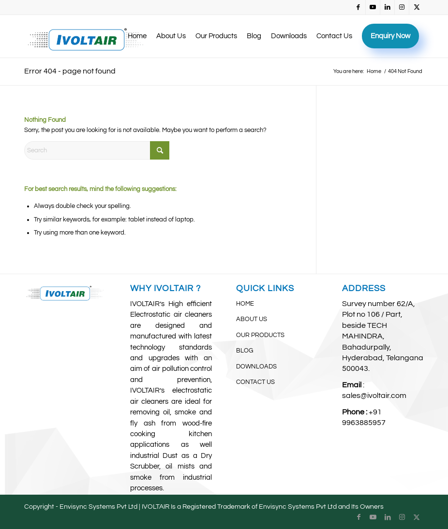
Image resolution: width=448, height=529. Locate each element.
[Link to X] (416, 7)
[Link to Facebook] (358, 7)
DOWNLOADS (256, 366)
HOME (245, 303)
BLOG (244, 350)
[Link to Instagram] (402, 7)
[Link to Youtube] (373, 7)
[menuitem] (137, 36)
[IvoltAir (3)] (86, 36)
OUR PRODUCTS (260, 335)
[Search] (96, 150)
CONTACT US (255, 382)
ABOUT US (251, 319)
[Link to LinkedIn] (387, 7)
